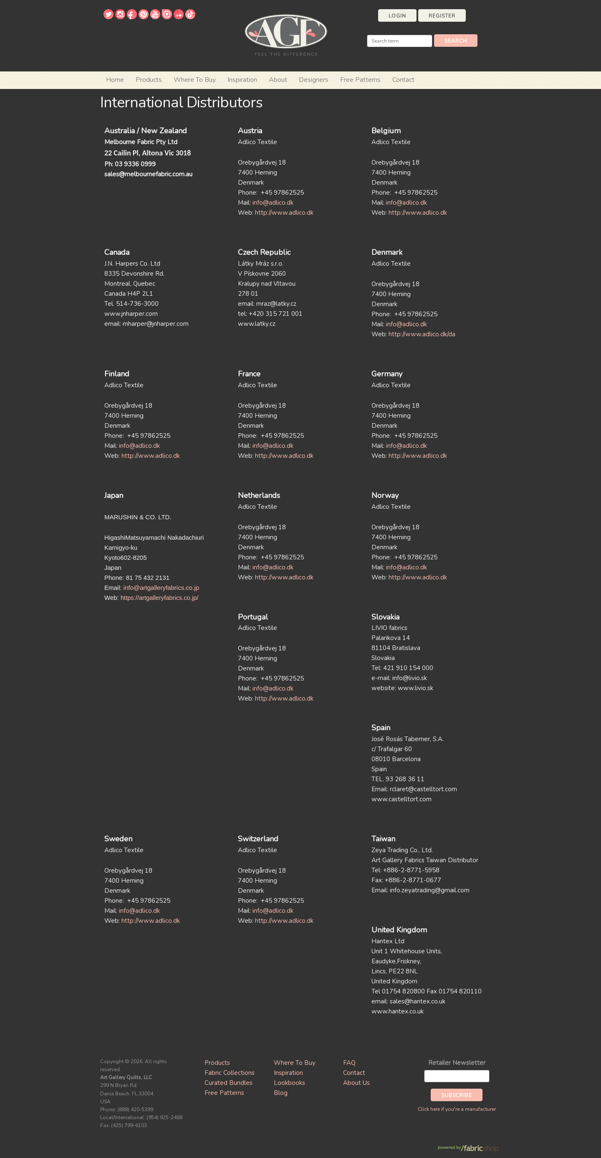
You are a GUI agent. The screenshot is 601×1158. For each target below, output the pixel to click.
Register (442, 16)
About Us (356, 1083)
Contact (403, 79)
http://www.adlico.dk (284, 212)
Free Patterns (360, 79)
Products (217, 1063)
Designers (313, 79)
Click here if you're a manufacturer (457, 1109)
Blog (281, 1093)
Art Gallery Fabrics (286, 34)
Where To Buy (295, 1063)
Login (397, 16)
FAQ (349, 1063)
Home (115, 79)
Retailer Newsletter (456, 1063)
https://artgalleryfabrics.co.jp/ (160, 597)
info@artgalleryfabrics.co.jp (161, 587)
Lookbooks (289, 1083)
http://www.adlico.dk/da (422, 334)
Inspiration (242, 79)
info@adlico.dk (273, 202)
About (278, 79)
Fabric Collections (230, 1073)
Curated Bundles (229, 1083)
